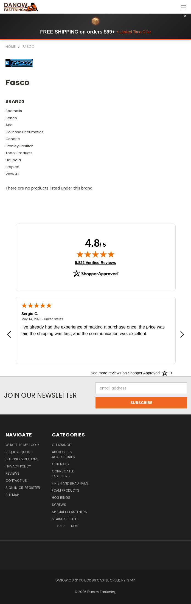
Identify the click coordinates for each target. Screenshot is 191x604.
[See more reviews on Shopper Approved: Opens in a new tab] (125, 373)
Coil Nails (60, 464)
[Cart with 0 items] (173, 7)
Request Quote (18, 452)
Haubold (13, 160)
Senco (11, 118)
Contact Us (16, 480)
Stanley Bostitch (19, 146)
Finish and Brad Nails (70, 483)
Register (32, 487)
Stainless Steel (65, 519)
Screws (59, 504)
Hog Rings (61, 497)
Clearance (61, 444)
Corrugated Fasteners (63, 473)
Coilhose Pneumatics (24, 132)
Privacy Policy (18, 466)
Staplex (12, 166)
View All (12, 174)
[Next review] (182, 335)
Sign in (11, 487)
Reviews (12, 473)
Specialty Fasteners (69, 512)
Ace (9, 124)
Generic (12, 138)
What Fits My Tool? (22, 444)
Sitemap (12, 494)
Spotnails (13, 110)
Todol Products (18, 152)
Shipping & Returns (21, 459)
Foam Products (65, 490)
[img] (95, 254)
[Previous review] (9, 335)
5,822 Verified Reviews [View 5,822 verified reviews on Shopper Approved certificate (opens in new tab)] (95, 262)
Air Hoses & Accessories (63, 454)
